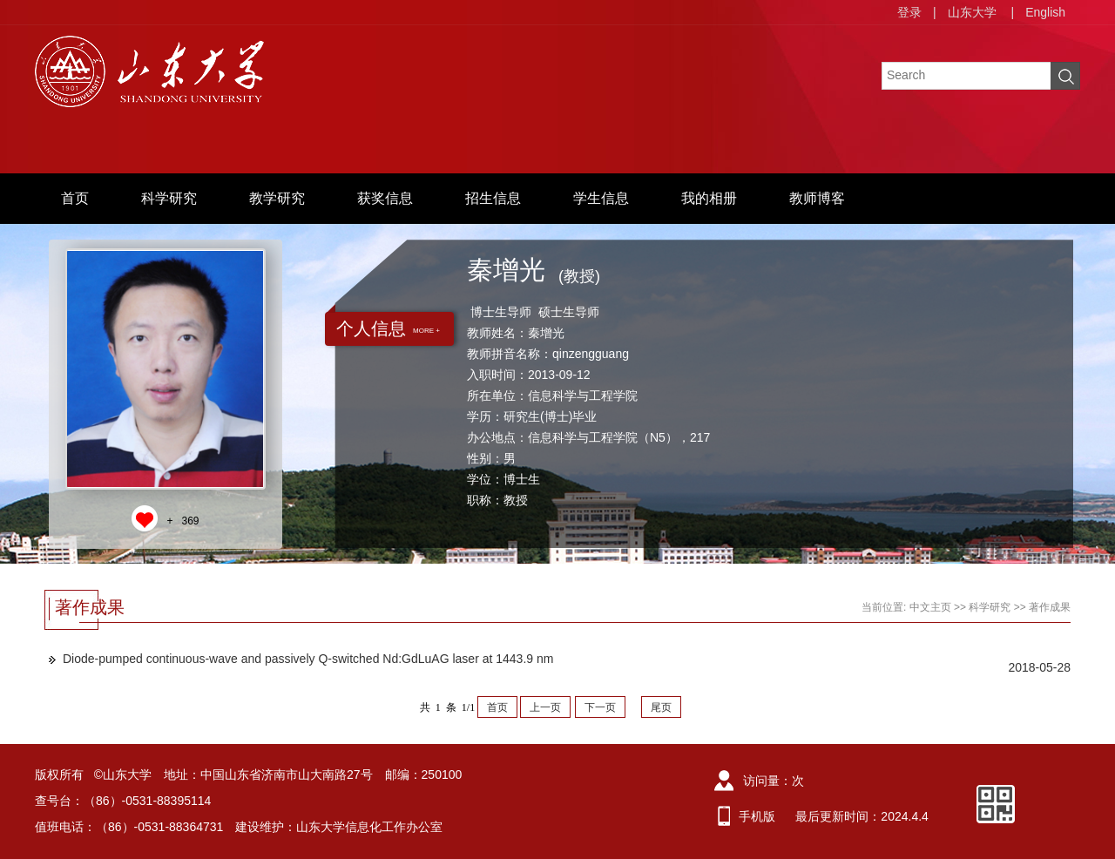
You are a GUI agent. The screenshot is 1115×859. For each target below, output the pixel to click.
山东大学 (972, 12)
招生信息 (493, 198)
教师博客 (817, 198)
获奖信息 (385, 198)
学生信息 (601, 198)
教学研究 (277, 198)
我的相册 (709, 198)
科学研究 (169, 198)
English (1045, 12)
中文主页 (930, 607)
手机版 (757, 816)
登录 (909, 12)
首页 (75, 198)
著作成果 (1050, 607)
